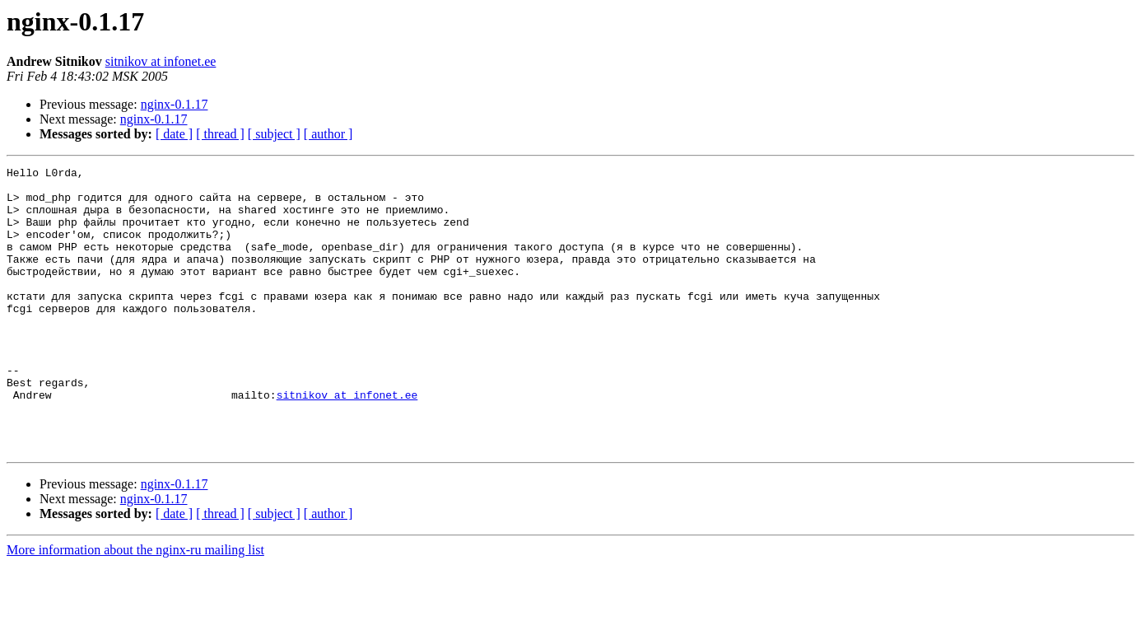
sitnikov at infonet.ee (161, 61)
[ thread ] (220, 134)
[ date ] (174, 134)
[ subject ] (274, 134)
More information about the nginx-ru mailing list (135, 607)
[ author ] (328, 134)
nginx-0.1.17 (174, 104)
